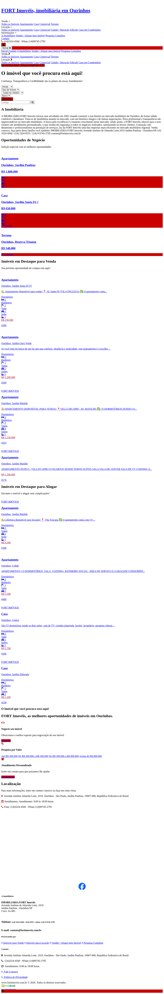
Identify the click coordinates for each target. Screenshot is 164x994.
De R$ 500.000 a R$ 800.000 (64, 756)
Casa (36, 24)
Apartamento (26, 24)
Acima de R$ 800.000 (90, 756)
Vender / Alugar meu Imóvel (30, 35)
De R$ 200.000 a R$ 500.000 (33, 756)
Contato (5, 38)
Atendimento (8, 777)
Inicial (4, 51)
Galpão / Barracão (60, 29)
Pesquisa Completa (55, 35)
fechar (7, 48)
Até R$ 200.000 (9, 756)
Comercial (44, 24)
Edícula (74, 29)
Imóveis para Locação (36, 943)
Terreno (55, 24)
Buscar (7, 99)
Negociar (6, 740)
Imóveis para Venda (12, 943)
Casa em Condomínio (89, 29)
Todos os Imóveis (10, 24)
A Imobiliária (8, 35)
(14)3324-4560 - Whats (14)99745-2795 (23, 65)
